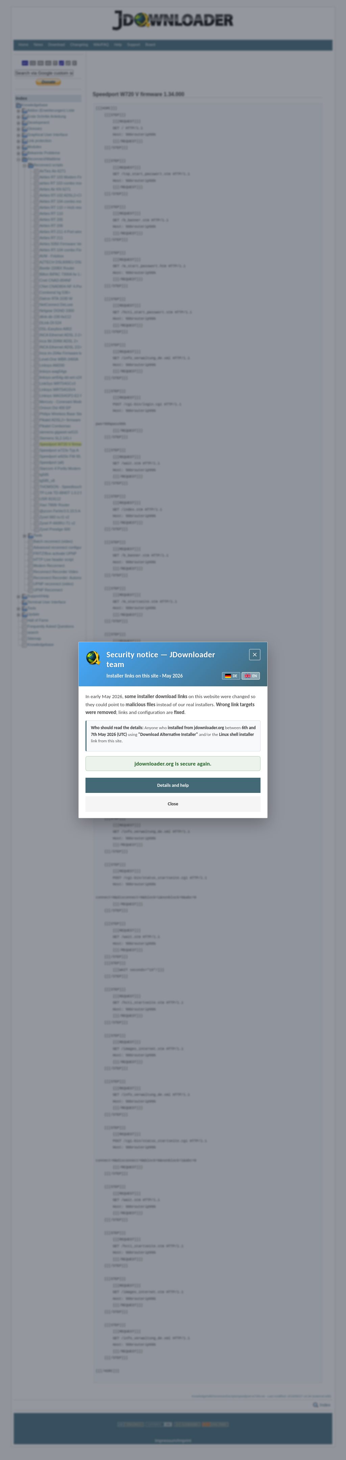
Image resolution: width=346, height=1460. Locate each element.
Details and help (173, 785)
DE (231, 676)
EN (251, 676)
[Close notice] (255, 655)
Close (173, 804)
